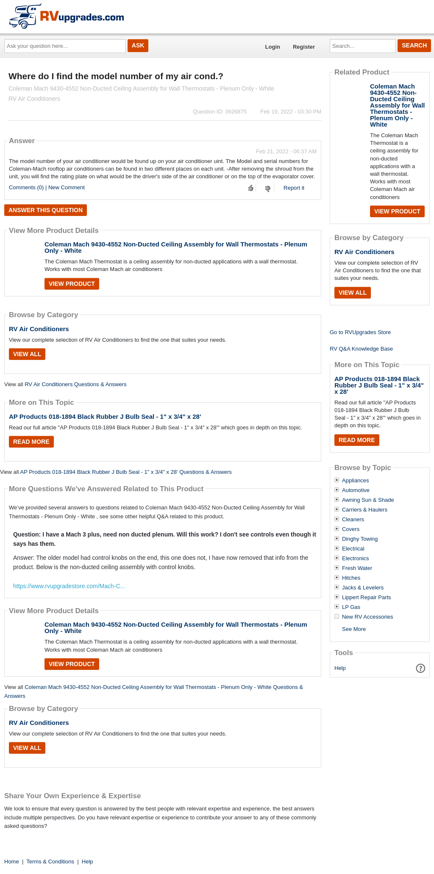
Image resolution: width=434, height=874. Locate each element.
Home (11, 861)
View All (27, 354)
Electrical (353, 549)
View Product (72, 283)
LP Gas (351, 607)
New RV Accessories (367, 617)
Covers (350, 529)
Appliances (355, 481)
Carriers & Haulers (364, 510)
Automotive (356, 490)
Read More (31, 441)
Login (272, 47)
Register (304, 47)
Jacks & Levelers (363, 588)
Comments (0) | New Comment (47, 187)
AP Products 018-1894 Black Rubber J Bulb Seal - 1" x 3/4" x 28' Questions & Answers (125, 472)
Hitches (351, 578)
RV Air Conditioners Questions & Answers (75, 384)
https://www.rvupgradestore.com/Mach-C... (69, 586)
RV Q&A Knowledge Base (361, 349)
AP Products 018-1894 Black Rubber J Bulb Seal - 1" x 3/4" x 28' (105, 416)
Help (340, 668)
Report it (294, 188)
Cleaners (353, 520)
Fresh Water (357, 568)
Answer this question (45, 210)
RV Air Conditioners (39, 328)
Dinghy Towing (360, 539)
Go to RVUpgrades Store (360, 332)
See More (354, 629)
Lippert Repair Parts (366, 597)
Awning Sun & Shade (368, 500)
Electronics (355, 558)
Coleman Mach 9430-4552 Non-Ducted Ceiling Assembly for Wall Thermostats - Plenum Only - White (176, 247)
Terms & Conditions (50, 861)
